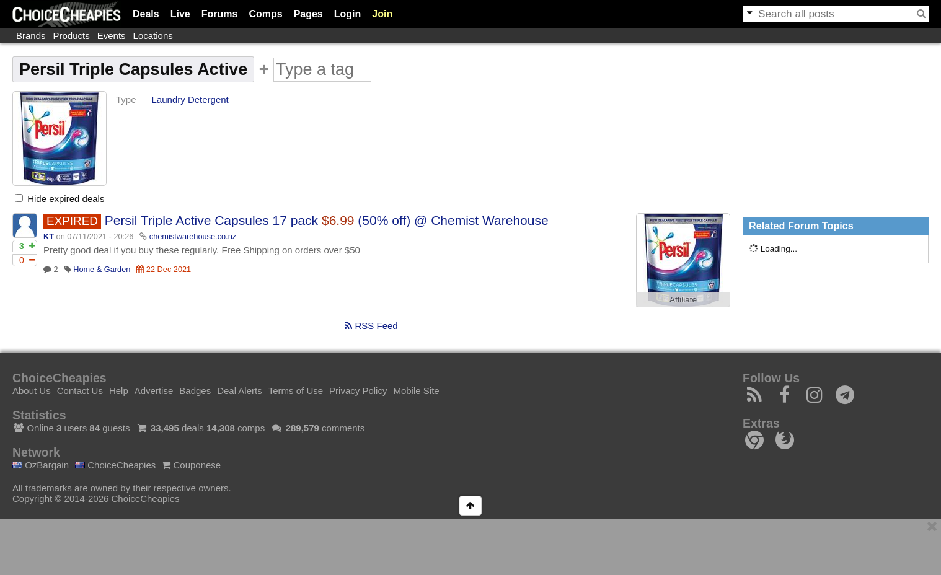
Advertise (154, 390)
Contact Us (80, 390)
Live (180, 14)
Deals (146, 14)
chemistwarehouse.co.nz (192, 236)
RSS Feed (371, 325)
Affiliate (683, 299)
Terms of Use (295, 390)
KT (48, 236)
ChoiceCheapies (115, 465)
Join (382, 14)
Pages (308, 14)
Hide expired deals (59, 198)
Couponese (191, 465)
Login (347, 14)
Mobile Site (416, 390)
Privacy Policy (358, 390)
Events (111, 35)
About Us (31, 390)
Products (71, 35)
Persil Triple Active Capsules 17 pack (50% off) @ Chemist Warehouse (327, 220)
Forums (219, 14)
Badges (195, 390)
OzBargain (40, 465)
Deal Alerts (239, 390)
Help (118, 390)
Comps (265, 14)
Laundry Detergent (190, 99)
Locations (153, 35)
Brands (31, 35)
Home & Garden (101, 269)
